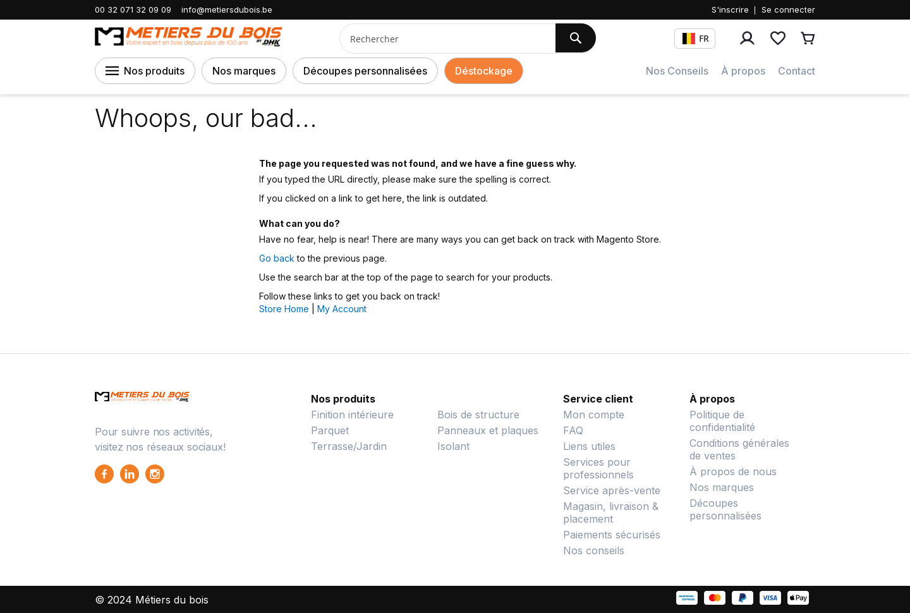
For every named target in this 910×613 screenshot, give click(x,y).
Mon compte (593, 414)
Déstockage (484, 70)
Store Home (284, 308)
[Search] (575, 37)
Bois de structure (478, 414)
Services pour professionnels (598, 468)
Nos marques (244, 70)
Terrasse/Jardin (349, 446)
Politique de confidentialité (722, 421)
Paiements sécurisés (611, 534)
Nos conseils (593, 550)
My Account (342, 308)
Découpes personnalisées (365, 70)
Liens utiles (589, 446)
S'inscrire (730, 9)
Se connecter (788, 9)
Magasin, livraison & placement (610, 512)
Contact (796, 70)
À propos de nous (733, 471)
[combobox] (442, 38)
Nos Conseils (677, 70)
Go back (276, 258)
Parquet (330, 430)
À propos (743, 70)
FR (695, 38)
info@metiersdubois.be (226, 9)
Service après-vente (611, 490)
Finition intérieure (352, 414)
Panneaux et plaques (487, 430)
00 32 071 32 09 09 (133, 9)
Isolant (453, 446)
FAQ (573, 430)
